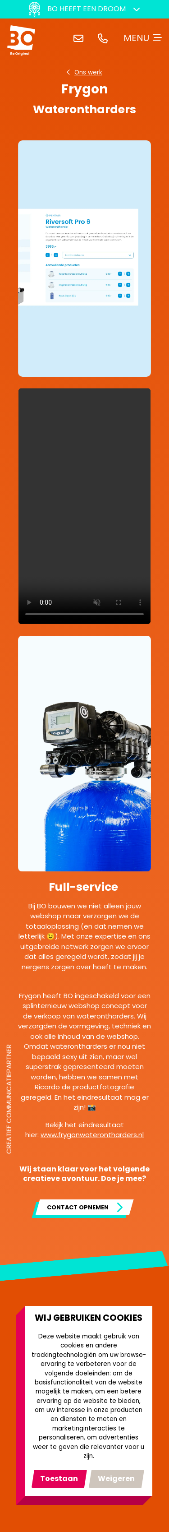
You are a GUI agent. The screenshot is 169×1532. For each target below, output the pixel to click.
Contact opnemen (78, 1207)
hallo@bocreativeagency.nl (80, 38)
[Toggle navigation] (142, 37)
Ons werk (88, 72)
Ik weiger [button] (116, 1479)
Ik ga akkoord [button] (59, 1479)
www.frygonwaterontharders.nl (92, 1134)
